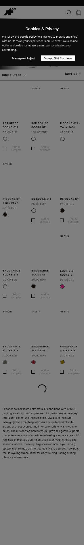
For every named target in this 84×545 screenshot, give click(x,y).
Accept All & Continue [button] (58, 58)
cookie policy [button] (28, 37)
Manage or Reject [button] (23, 58)
